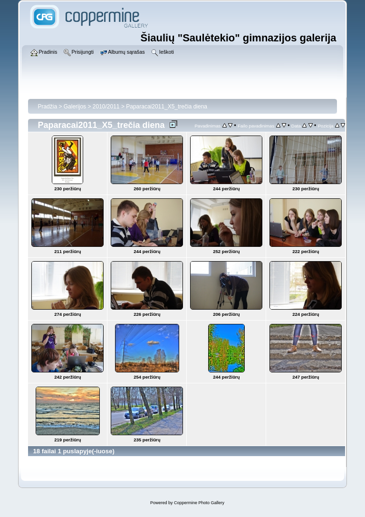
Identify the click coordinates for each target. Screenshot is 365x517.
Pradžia (47, 106)
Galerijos (75, 106)
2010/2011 (106, 106)
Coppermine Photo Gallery (199, 502)
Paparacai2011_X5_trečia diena (166, 106)
